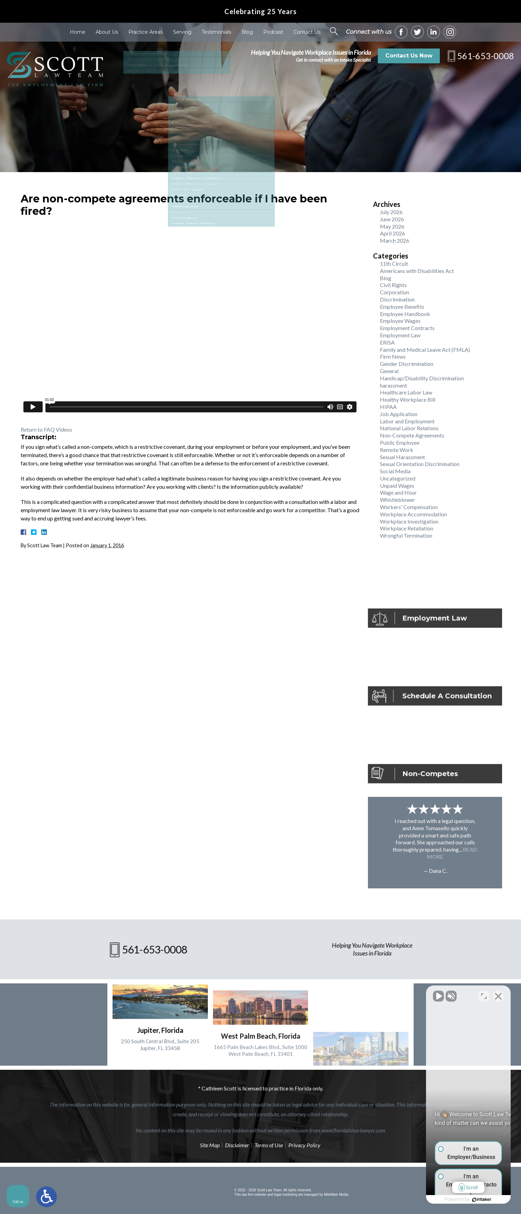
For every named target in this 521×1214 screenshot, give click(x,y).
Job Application (398, 414)
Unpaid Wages (397, 485)
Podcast (273, 32)
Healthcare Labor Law (406, 392)
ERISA (387, 342)
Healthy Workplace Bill (407, 399)
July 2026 (391, 212)
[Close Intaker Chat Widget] (498, 994)
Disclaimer (237, 1145)
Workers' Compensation (409, 507)
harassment (393, 385)
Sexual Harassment (402, 457)
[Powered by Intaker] (462, 1199)
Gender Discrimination (406, 363)
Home (77, 32)
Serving (182, 32)
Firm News (393, 356)
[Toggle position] (483, 994)
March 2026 (394, 240)
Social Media (395, 471)
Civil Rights (393, 285)
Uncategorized (397, 478)
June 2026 (392, 219)
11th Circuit (394, 263)
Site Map (210, 1145)
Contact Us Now (409, 55)
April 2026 (392, 233)
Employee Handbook (405, 313)
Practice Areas (145, 32)
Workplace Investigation (409, 521)
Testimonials (216, 32)
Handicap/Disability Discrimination (422, 378)
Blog (247, 32)
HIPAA (388, 406)
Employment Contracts (407, 328)
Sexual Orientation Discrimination (419, 464)
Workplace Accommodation (413, 514)
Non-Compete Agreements (412, 435)
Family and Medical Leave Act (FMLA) (425, 349)
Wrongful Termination (406, 535)
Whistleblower (397, 499)
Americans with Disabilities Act (417, 270)
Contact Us (307, 32)
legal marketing (285, 1194)
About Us (107, 32)
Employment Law (400, 335)
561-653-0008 (485, 56)
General (389, 371)
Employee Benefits (402, 306)
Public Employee (399, 442)
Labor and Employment (407, 421)
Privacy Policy (304, 1145)
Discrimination (397, 299)
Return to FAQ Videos (46, 429)
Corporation (394, 292)
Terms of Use (269, 1145)
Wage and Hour (398, 492)
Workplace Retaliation (406, 528)
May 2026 (392, 226)
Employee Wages (400, 320)
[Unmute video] (399, 994)
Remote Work (396, 449)
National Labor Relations (409, 428)
